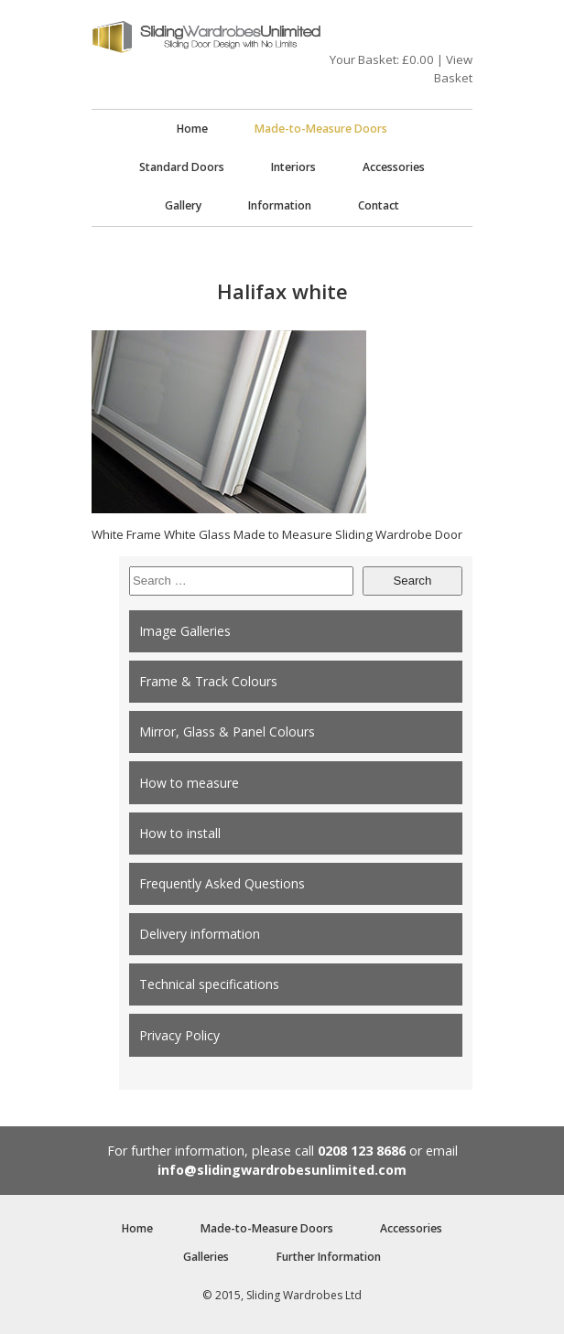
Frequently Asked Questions (222, 883)
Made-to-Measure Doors (321, 128)
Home (192, 128)
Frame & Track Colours (208, 681)
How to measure (189, 782)
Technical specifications (209, 984)
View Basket (453, 68)
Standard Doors (181, 167)
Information (279, 205)
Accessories (394, 167)
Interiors (293, 167)
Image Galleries (185, 631)
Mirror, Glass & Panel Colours (227, 731)
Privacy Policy (179, 1035)
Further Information (329, 1256)
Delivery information (199, 933)
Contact (378, 205)
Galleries (206, 1256)
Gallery (183, 205)
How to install (180, 833)
